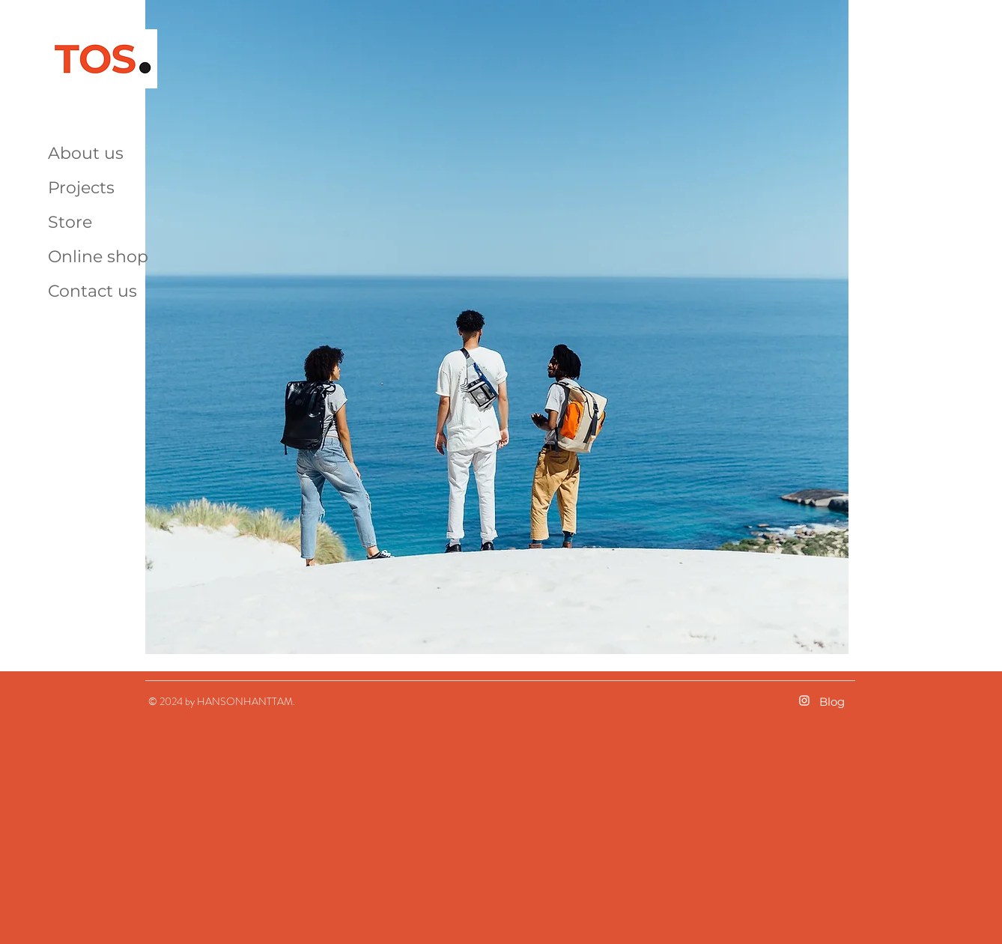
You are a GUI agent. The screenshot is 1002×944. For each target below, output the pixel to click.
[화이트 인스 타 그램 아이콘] (804, 700)
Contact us (92, 291)
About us (86, 153)
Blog (832, 702)
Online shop (98, 256)
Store (70, 222)
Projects (81, 188)
